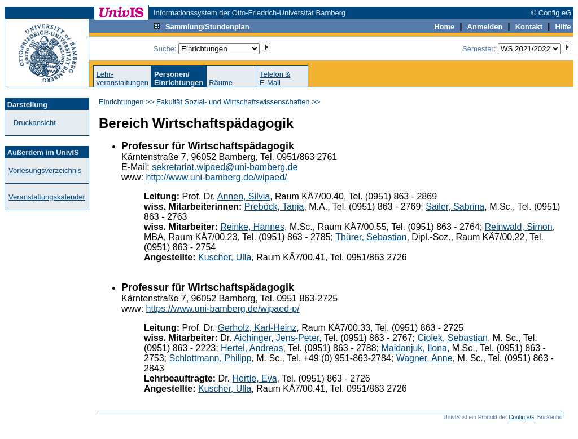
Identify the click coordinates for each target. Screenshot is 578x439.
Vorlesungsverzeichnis (44, 170)
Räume (221, 82)
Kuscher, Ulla (224, 257)
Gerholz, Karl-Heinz (257, 327)
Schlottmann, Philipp (210, 358)
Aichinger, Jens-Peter (276, 338)
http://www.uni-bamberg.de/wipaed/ (216, 177)
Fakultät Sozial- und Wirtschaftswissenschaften (233, 101)
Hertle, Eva (254, 378)
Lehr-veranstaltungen (122, 78)
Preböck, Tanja (274, 206)
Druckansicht (35, 122)
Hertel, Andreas (252, 348)
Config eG (521, 417)
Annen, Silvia (243, 196)
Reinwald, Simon (519, 227)
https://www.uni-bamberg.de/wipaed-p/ (223, 308)
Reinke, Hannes (252, 227)
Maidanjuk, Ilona (414, 348)
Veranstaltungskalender (46, 197)
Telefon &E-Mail (275, 78)
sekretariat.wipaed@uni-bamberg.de (224, 167)
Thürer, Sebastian (370, 237)
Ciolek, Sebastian (452, 338)
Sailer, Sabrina (455, 206)
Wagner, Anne (424, 358)
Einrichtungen (121, 101)
